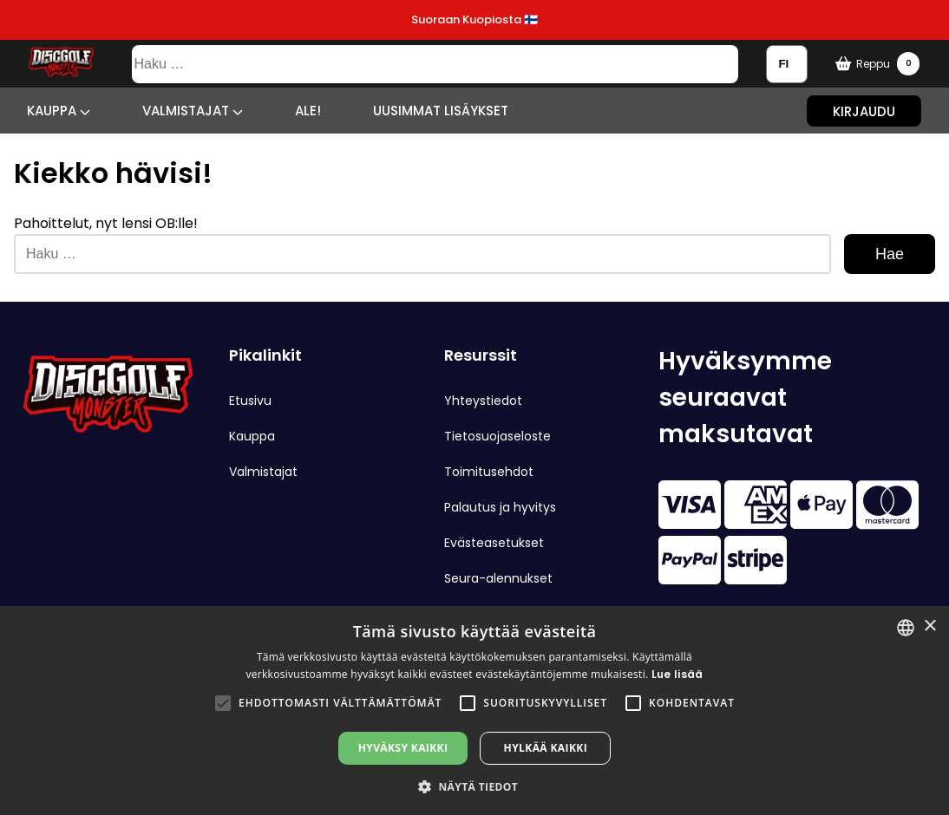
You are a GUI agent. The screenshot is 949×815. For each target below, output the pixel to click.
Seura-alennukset (498, 578)
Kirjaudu (864, 110)
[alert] (474, 710)
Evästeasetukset (494, 542)
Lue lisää (677, 674)
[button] (223, 703)
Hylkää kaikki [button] (545, 747)
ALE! (308, 110)
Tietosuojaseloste (497, 436)
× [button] (929, 626)
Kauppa (58, 110)
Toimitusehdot (488, 471)
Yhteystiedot (483, 400)
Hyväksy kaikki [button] (403, 747)
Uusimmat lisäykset (440, 110)
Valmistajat (192, 110)
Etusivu (250, 400)
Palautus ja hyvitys (500, 507)
